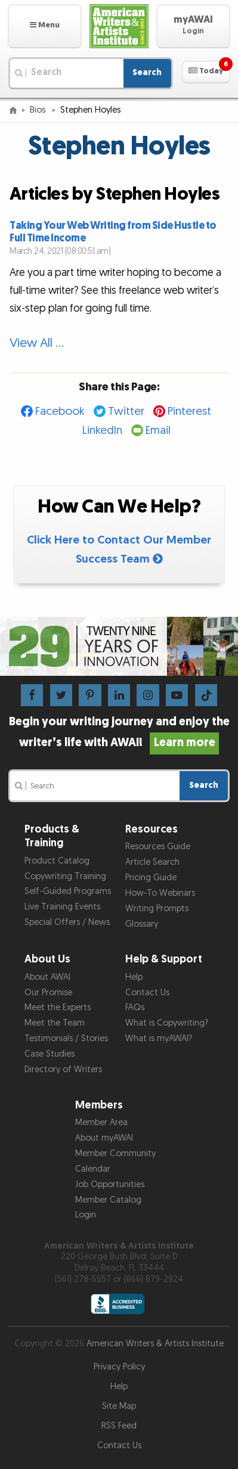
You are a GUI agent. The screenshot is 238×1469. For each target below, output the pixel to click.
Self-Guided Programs (67, 891)
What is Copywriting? (166, 1023)
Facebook (60, 411)
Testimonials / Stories (66, 1038)
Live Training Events (62, 906)
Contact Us (147, 992)
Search (147, 72)
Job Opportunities (109, 1184)
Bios (39, 110)
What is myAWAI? (158, 1038)
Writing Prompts (156, 908)
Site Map (119, 1406)
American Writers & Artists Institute (155, 1343)
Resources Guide (157, 846)
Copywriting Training (65, 876)
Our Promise (48, 992)
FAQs (134, 1007)
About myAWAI (104, 1138)
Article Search (152, 862)
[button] (45, 26)
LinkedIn (102, 430)
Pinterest (189, 411)
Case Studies (49, 1054)
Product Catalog (56, 861)
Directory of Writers (63, 1069)
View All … (37, 343)
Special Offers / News (67, 922)
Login (85, 1214)
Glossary (141, 924)
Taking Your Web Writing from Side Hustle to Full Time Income (113, 232)
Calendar (92, 1169)
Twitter (126, 411)
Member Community (115, 1153)
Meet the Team (54, 1023)
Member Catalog (108, 1200)
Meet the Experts (57, 1007)
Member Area (101, 1122)
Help (134, 977)
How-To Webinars (160, 893)
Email (158, 430)
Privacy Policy (119, 1366)
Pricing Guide (151, 877)
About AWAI (47, 977)
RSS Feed (119, 1425)
